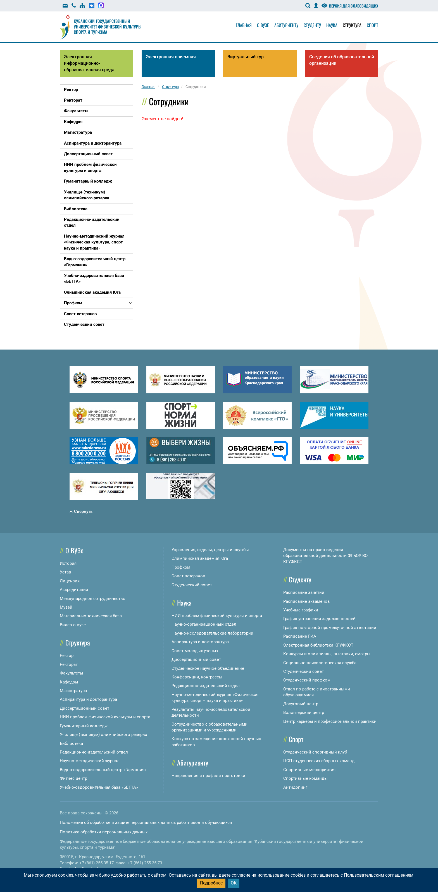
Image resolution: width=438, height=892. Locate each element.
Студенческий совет (192, 584)
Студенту (312, 25)
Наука (331, 25)
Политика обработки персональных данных (103, 831)
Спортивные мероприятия (309, 769)
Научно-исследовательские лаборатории (212, 633)
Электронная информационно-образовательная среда (89, 63)
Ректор (66, 655)
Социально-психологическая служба (319, 662)
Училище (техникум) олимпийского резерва (103, 734)
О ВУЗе (74, 550)
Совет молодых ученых (195, 650)
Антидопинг (295, 787)
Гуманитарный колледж (84, 725)
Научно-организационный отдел (204, 624)
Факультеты (71, 673)
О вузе (263, 25)
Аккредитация (74, 589)
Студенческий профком (306, 680)
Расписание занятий (303, 592)
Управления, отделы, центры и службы (210, 549)
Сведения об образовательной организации (341, 60)
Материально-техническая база (91, 615)
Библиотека (71, 743)
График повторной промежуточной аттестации (329, 627)
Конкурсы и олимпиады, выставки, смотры (326, 653)
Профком (181, 567)
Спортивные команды (305, 778)
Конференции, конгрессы (197, 677)
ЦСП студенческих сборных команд (318, 760)
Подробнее (211, 883)
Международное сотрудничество (92, 598)
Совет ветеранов (188, 575)
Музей (66, 607)
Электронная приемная (171, 56)
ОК (234, 883)
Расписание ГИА (299, 636)
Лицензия (70, 580)
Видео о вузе (73, 624)
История (68, 563)
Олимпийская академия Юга (200, 558)
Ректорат (69, 664)
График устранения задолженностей (319, 618)
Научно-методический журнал (90, 760)
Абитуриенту (286, 25)
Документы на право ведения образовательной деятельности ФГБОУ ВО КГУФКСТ (325, 555)
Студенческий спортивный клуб (315, 752)
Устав (65, 572)
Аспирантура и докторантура (88, 699)
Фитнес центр (73, 778)
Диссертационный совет (84, 708)
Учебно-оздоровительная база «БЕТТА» (99, 787)
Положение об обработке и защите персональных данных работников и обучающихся (146, 822)
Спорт (372, 25)
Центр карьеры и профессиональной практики (330, 721)
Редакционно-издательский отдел (94, 752)
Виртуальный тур (245, 56)
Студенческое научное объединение (208, 668)
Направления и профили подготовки (208, 775)
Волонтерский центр (303, 712)
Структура (352, 25)
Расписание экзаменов (306, 601)
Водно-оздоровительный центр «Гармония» (103, 769)
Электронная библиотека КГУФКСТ (318, 645)
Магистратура (73, 690)
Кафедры (69, 682)
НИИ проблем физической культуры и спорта (105, 716)
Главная (244, 25)
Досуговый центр (300, 703)
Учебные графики (300, 610)
